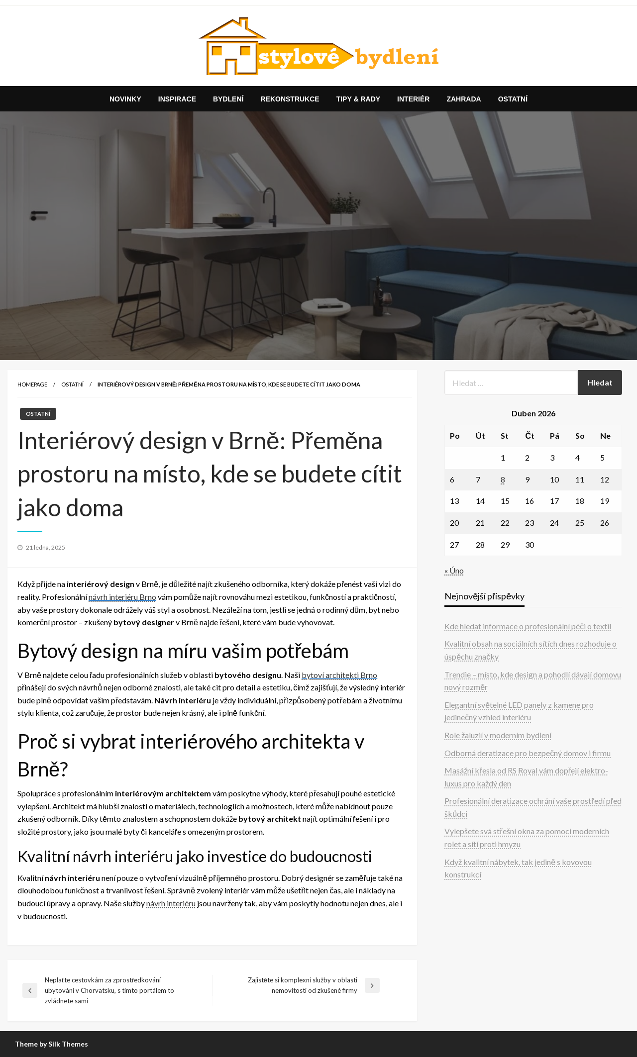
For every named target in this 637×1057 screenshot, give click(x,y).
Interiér (413, 99)
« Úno (454, 570)
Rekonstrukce (289, 99)
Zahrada (463, 99)
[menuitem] (125, 99)
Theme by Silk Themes (51, 1044)
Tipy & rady (358, 99)
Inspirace (177, 99)
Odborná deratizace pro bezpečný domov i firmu (527, 753)
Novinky (125, 99)
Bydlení (228, 99)
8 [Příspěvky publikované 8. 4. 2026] (503, 479)
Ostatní (513, 99)
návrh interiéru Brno (122, 596)
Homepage (32, 384)
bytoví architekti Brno (339, 674)
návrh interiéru (171, 903)
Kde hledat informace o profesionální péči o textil (527, 626)
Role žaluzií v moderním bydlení (497, 735)
